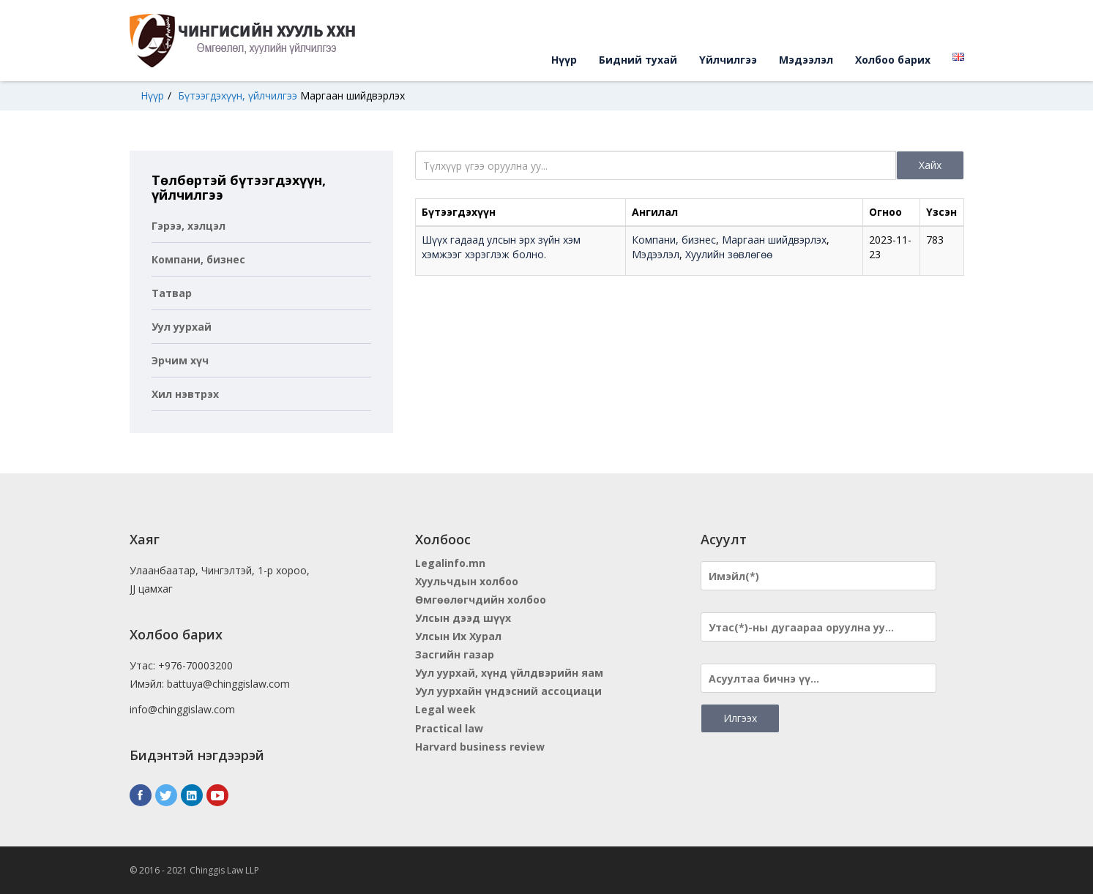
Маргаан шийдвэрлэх (352, 95)
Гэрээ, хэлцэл (188, 226)
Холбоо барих (892, 60)
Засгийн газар (454, 654)
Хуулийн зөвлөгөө (728, 254)
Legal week (445, 709)
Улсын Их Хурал (458, 636)
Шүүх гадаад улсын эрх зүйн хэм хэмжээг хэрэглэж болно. (501, 247)
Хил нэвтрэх (185, 394)
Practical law (449, 728)
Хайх (930, 165)
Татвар (172, 293)
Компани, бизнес (198, 259)
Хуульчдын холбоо (466, 581)
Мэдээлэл (806, 60)
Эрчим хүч (180, 360)
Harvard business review (480, 747)
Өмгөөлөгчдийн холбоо (480, 599)
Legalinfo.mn (450, 563)
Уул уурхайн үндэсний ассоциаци (508, 691)
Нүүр (564, 60)
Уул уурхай (182, 327)
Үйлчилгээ (728, 60)
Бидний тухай (638, 60)
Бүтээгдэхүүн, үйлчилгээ (237, 95)
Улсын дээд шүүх (463, 618)
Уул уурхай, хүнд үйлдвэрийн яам (509, 673)
